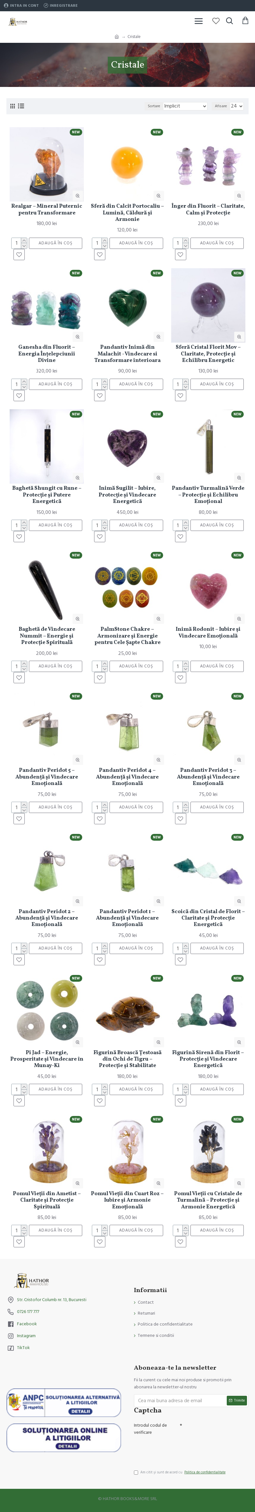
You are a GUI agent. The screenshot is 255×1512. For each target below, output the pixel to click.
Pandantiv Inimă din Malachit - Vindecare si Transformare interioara (127, 354)
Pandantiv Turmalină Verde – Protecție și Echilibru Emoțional (208, 495)
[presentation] (179, 1449)
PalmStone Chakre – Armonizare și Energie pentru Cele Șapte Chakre (127, 636)
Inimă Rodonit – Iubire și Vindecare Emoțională (208, 632)
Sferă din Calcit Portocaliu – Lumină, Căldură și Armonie (127, 213)
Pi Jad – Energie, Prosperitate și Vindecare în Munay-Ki (47, 1059)
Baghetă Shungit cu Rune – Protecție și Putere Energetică (47, 495)
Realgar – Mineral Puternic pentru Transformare (46, 209)
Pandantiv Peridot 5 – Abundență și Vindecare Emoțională (46, 777)
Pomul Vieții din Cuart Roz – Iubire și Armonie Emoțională (127, 1200)
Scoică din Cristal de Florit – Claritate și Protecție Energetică (208, 918)
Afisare (221, 106)
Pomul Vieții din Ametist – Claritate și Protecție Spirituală (47, 1200)
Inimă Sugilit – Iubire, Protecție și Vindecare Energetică (127, 495)
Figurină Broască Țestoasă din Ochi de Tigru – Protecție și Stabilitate (127, 1059)
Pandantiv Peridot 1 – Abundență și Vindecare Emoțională (127, 918)
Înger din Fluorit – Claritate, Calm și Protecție (208, 209)
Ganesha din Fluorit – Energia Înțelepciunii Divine (46, 354)
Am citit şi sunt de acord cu (180, 1472)
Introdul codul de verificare (150, 1429)
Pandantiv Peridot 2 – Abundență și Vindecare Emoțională (46, 918)
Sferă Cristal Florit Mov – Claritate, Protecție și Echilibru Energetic (208, 354)
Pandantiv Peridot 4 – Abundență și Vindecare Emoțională (127, 777)
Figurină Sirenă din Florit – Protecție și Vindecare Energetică (208, 1059)
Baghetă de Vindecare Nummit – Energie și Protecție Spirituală (47, 636)
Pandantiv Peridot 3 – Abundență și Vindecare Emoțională (208, 777)
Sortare (154, 106)
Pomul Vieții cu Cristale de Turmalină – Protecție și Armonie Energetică (208, 1200)
